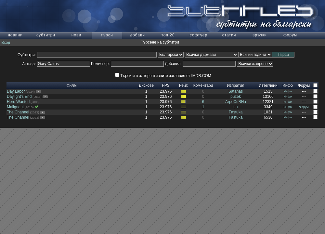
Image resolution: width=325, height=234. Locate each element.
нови (76, 35)
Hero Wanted (18, 101)
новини (15, 35)
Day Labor (16, 91)
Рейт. (183, 85)
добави (137, 35)
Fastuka (236, 112)
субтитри (45, 35)
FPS (165, 85)
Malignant (15, 107)
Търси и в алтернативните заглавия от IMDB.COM (163, 75)
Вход (5, 42)
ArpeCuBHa (235, 101)
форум (290, 35)
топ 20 (168, 35)
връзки (260, 35)
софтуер (198, 35)
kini (236, 107)
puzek (235, 96)
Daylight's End (19, 96)
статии (229, 35)
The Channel (18, 112)
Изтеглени (268, 85)
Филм (71, 85)
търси (107, 35)
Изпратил (235, 85)
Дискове (146, 85)
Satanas (235, 91)
